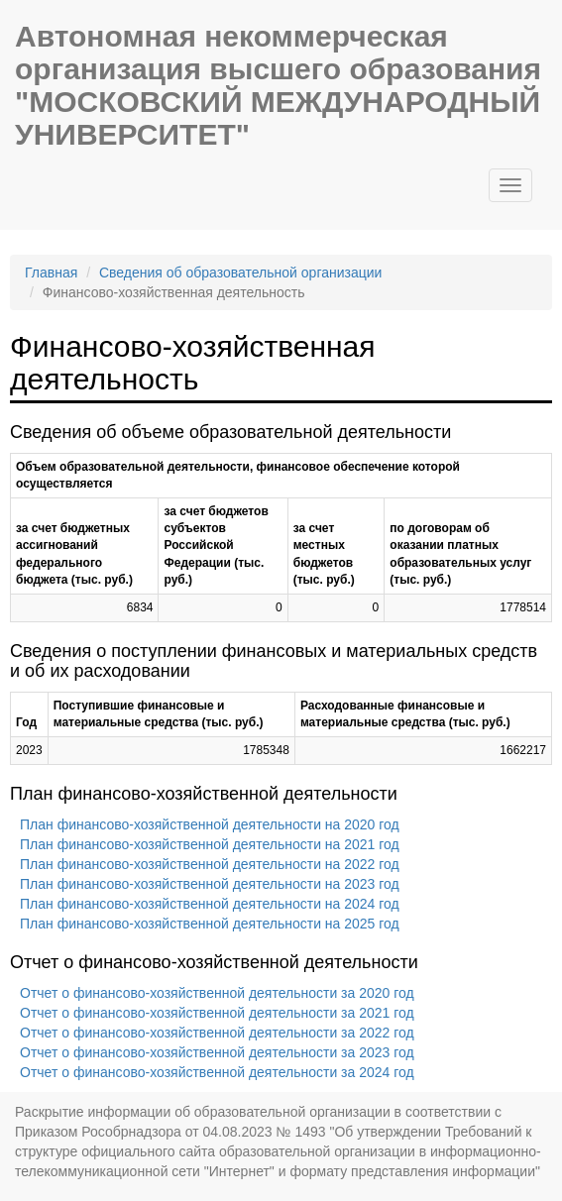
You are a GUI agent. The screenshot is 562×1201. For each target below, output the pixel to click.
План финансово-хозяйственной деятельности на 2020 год (209, 824)
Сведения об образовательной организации (240, 272)
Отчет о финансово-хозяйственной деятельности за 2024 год (217, 1072)
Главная (51, 272)
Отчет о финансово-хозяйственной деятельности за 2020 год (217, 993)
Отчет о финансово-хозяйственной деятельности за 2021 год (217, 1013)
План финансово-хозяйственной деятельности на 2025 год (209, 923)
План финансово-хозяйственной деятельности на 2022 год (209, 864)
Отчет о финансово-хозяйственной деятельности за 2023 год (217, 1052)
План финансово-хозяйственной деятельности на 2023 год (209, 884)
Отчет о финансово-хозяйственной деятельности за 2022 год (217, 1032)
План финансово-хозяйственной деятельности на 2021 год (209, 844)
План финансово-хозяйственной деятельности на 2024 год (209, 904)
